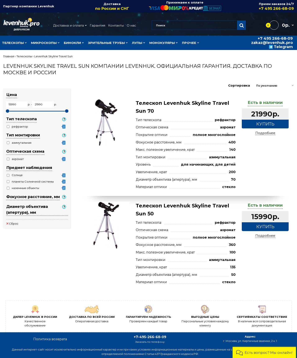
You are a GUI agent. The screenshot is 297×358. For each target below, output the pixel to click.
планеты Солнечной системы (33, 181)
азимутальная (21, 142)
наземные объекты (25, 188)
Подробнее (265, 133)
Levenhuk (46, 6)
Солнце (17, 175)
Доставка (112, 6)
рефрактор (20, 126)
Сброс (12, 223)
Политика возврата (50, 339)
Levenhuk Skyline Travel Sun (53, 56)
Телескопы (24, 56)
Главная (8, 56)
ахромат (18, 159)
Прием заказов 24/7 (257, 6)
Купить (265, 124)
